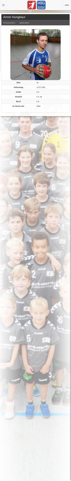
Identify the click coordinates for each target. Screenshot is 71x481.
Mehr (67, 5)
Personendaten (9, 23)
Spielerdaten (24, 23)
